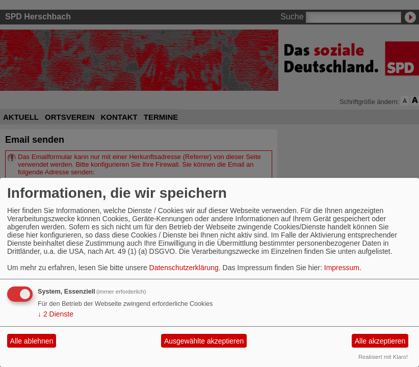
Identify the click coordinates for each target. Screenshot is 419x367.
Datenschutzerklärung (184, 268)
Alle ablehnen (32, 341)
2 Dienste (55, 314)
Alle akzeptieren (380, 341)
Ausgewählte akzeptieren (204, 341)
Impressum (341, 268)
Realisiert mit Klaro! (383, 357)
